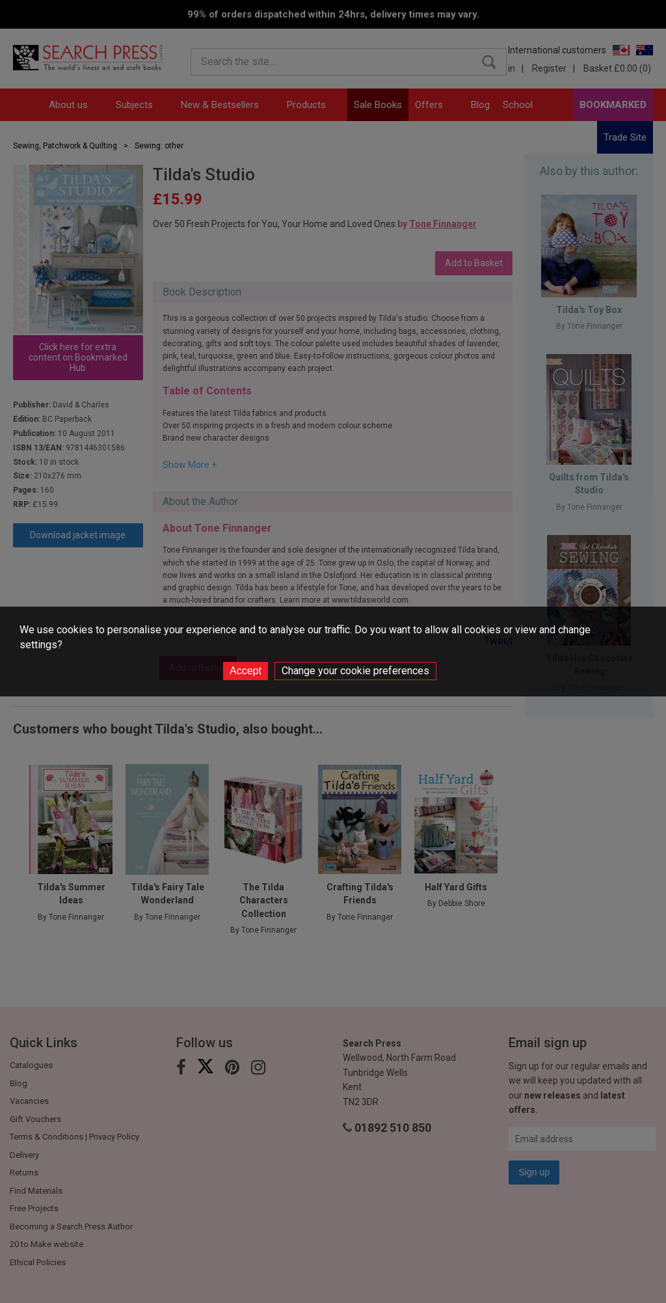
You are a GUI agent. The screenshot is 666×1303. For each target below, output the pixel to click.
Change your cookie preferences (355, 671)
